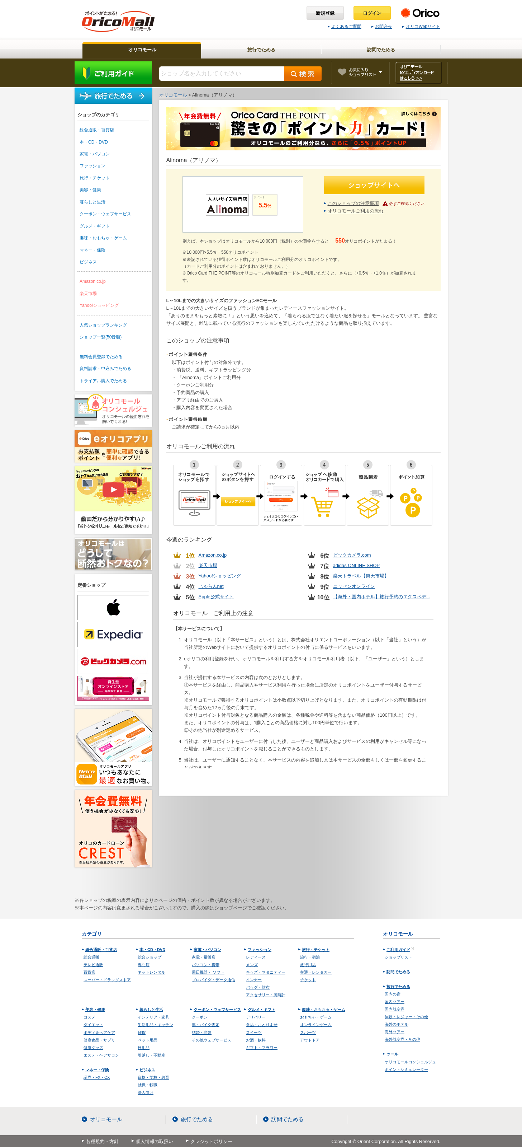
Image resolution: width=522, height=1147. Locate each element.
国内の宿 (392, 994)
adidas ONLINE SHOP (356, 565)
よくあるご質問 (344, 26)
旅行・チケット (95, 178)
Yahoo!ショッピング (99, 305)
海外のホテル (396, 1024)
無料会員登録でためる (101, 356)
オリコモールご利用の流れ (356, 211)
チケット (308, 980)
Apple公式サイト (216, 596)
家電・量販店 (203, 957)
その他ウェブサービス (211, 1040)
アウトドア (310, 1040)
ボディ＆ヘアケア (99, 1032)
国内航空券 (394, 1009)
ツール (392, 1054)
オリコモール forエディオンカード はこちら (418, 72)
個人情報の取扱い (154, 1141)
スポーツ (308, 1032)
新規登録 (325, 13)
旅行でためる (113, 96)
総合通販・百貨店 (97, 129)
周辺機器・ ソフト (208, 972)
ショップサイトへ (374, 185)
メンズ (252, 965)
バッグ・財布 (258, 987)
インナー (254, 980)
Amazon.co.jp (93, 281)
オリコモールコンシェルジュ (410, 1062)
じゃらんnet (211, 586)
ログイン (372, 13)
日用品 (144, 1047)
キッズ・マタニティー (265, 972)
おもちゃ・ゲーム (316, 1017)
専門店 (144, 965)
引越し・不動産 (151, 1055)
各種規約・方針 (102, 1141)
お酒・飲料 (256, 1040)
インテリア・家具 (153, 1017)
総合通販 (91, 957)
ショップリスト (398, 957)
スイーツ (254, 1032)
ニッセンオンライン (354, 586)
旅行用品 (308, 965)
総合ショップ (149, 957)
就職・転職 (147, 1085)
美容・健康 (90, 189)
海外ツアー (394, 1032)
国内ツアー (394, 1001)
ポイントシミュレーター (406, 1069)
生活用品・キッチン (155, 1024)
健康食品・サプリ (99, 1040)
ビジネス (88, 261)
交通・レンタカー (316, 972)
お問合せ (381, 26)
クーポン (200, 1017)
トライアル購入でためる (103, 380)
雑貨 (142, 1032)
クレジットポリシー (211, 1141)
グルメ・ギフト (95, 226)
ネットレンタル (151, 972)
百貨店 (89, 972)
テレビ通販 (93, 965)
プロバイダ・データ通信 (213, 980)
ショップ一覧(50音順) (101, 337)
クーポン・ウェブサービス (105, 213)
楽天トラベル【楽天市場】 (361, 576)
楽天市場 (88, 293)
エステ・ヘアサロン (101, 1055)
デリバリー (256, 1017)
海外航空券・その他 (402, 1039)
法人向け (145, 1092)
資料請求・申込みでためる (105, 368)
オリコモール (106, 1119)
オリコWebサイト (421, 26)
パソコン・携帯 (205, 965)
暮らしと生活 (92, 202)
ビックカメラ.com (352, 555)
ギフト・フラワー (261, 1047)
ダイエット (93, 1024)
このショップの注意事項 (353, 203)
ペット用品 (147, 1040)
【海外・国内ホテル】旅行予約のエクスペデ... (381, 596)
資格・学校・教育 (153, 1077)
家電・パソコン (95, 153)
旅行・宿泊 (310, 957)
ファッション (92, 165)
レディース (256, 957)
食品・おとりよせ (261, 1024)
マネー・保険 (92, 250)
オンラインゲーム (316, 1024)
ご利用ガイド (113, 72)
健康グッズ (93, 1047)
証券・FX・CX (97, 1077)
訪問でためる (398, 972)
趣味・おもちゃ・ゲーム (103, 237)
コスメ (89, 1017)
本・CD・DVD (94, 142)
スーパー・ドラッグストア (107, 980)
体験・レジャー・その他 (406, 1017)
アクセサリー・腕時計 (265, 995)
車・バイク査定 (205, 1024)
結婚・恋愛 (202, 1032)
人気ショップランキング (103, 325)
